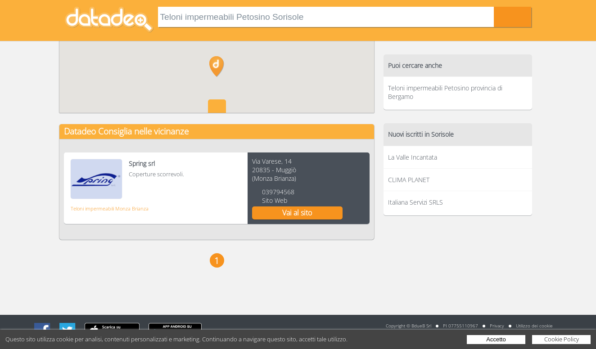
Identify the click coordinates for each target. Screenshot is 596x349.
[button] (216, 66)
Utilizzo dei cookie (534, 325)
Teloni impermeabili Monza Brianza (110, 208)
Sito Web (274, 200)
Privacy (497, 325)
